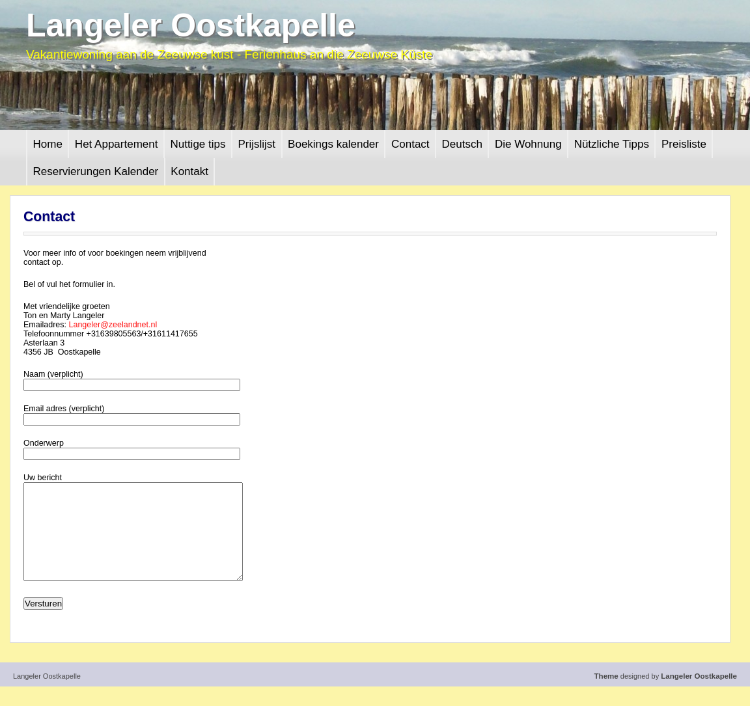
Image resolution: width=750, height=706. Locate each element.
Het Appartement (116, 144)
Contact (410, 144)
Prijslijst (256, 144)
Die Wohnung (528, 144)
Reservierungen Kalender (96, 171)
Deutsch (462, 144)
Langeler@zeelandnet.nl (112, 324)
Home (47, 144)
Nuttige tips (197, 144)
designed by (665, 695)
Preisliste (683, 144)
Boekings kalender (333, 144)
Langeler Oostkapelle (190, 25)
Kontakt (189, 171)
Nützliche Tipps (611, 144)
